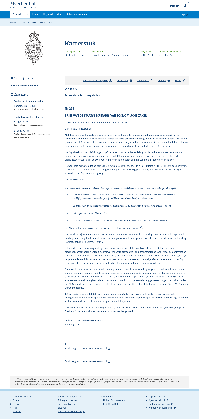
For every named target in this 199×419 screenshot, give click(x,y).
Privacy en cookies (67, 400)
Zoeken (17, 411)
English (16, 404)
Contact (17, 400)
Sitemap (62, 407)
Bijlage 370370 (22, 130)
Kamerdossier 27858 (25, 105)
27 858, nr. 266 (120, 142)
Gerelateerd (145, 80)
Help (15, 407)
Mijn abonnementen (77, 14)
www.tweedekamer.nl (95, 348)
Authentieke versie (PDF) (97, 81)
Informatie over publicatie (24, 85)
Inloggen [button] (174, 5)
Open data (108, 396)
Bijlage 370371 (22, 121)
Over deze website (22, 396)
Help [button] (182, 14)
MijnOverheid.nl (156, 396)
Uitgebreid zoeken (52, 14)
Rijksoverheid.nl (156, 400)
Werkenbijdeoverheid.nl (160, 407)
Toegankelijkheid (67, 404)
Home (35, 14)
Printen (164, 80)
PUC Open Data (111, 404)
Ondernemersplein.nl (159, 404)
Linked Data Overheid (114, 400)
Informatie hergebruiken (70, 396)
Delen (180, 80)
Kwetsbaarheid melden (70, 411)
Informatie (124, 80)
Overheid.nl (19, 15)
